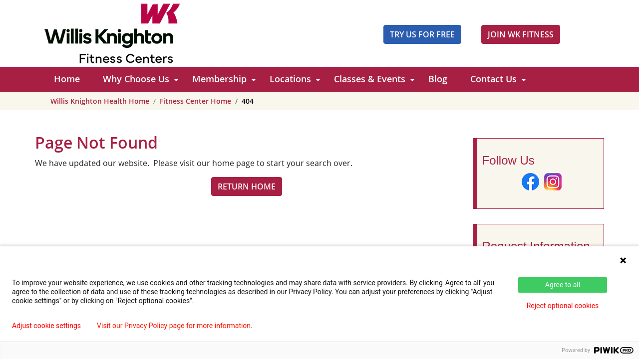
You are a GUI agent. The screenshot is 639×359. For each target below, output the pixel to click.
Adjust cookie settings (46, 326)
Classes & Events (369, 79)
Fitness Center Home (195, 101)
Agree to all (562, 285)
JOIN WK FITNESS (521, 34)
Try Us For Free (422, 34)
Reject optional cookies (563, 306)
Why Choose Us (136, 79)
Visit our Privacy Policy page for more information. (175, 326)
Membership (219, 79)
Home (67, 79)
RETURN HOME (247, 186)
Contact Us (493, 79)
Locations (290, 79)
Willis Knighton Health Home (99, 101)
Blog (437, 79)
